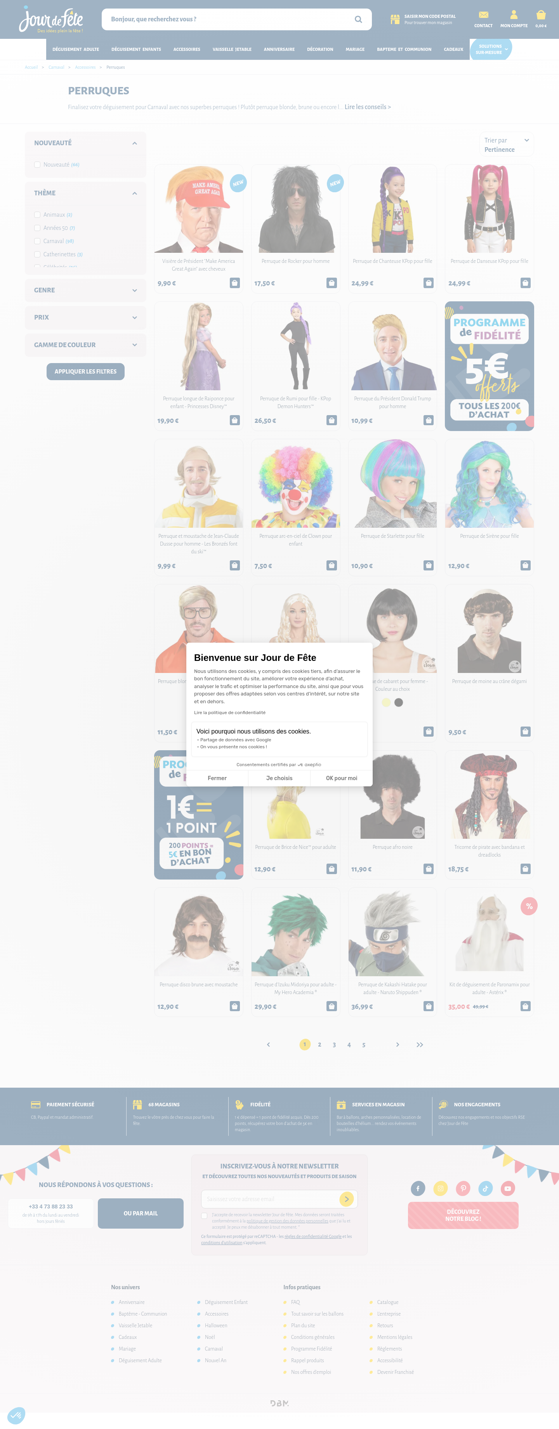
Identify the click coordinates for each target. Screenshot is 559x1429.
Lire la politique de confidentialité (230, 712)
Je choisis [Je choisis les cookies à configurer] (279, 778)
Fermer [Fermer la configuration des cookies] (217, 778)
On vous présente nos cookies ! (233, 746)
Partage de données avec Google (235, 739)
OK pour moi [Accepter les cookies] (342, 778)
